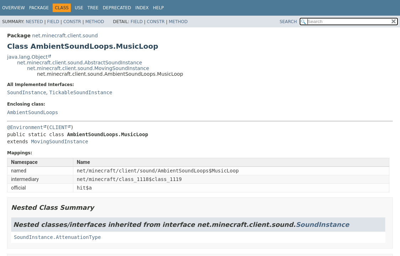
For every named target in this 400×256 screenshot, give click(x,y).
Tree (93, 7)
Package (39, 7)
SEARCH (288, 21)
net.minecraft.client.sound (65, 35)
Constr (72, 21)
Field (53, 21)
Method (94, 21)
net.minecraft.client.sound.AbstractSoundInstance (79, 62)
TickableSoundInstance (80, 92)
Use (79, 7)
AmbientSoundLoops (32, 112)
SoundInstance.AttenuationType (57, 237)
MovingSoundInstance (59, 141)
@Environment (25, 127)
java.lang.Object (27, 57)
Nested (34, 21)
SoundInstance (26, 92)
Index (142, 7)
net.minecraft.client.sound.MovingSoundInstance (88, 68)
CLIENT (58, 127)
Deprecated (117, 7)
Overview (13, 7)
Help (158, 7)
